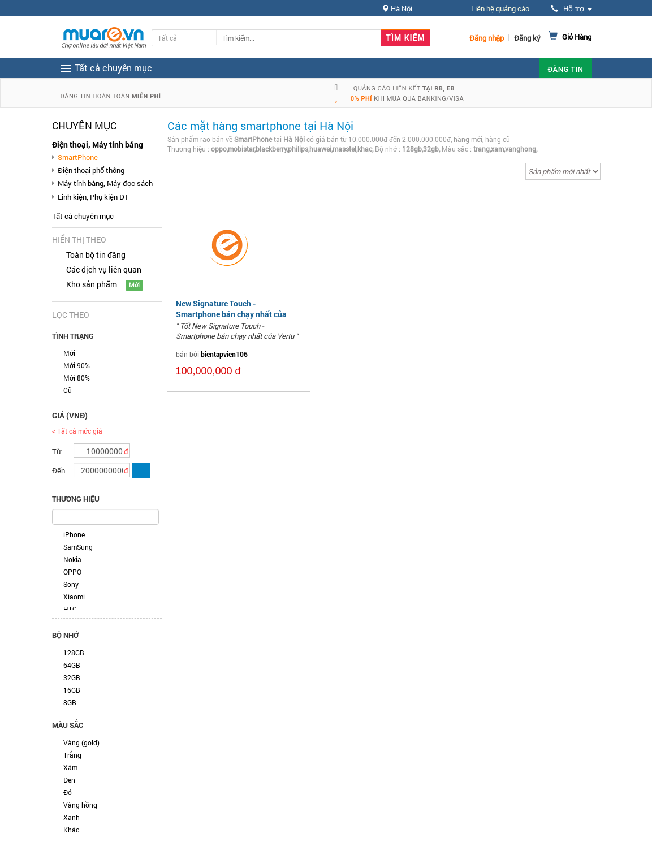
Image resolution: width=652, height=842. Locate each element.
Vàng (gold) (81, 742)
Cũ (67, 390)
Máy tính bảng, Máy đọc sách (105, 183)
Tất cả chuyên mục (83, 216)
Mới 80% (76, 377)
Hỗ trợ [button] (571, 9)
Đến (58, 470)
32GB (71, 677)
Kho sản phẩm (91, 284)
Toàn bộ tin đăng (96, 254)
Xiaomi (74, 596)
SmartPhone (78, 157)
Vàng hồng (80, 804)
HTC (70, 609)
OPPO (72, 571)
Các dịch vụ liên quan (103, 269)
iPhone (74, 534)
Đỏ (67, 792)
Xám (70, 767)
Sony (71, 584)
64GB (71, 665)
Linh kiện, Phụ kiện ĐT (93, 197)
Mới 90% (76, 365)
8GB (69, 702)
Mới (69, 352)
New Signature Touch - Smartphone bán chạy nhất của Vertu (231, 313)
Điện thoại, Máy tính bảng (97, 144)
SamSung (78, 546)
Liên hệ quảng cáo (500, 8)
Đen (69, 779)
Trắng (72, 754)
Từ (56, 451)
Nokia (72, 559)
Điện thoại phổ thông (91, 170)
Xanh (71, 817)
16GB (71, 689)
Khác (71, 829)
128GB (73, 652)
